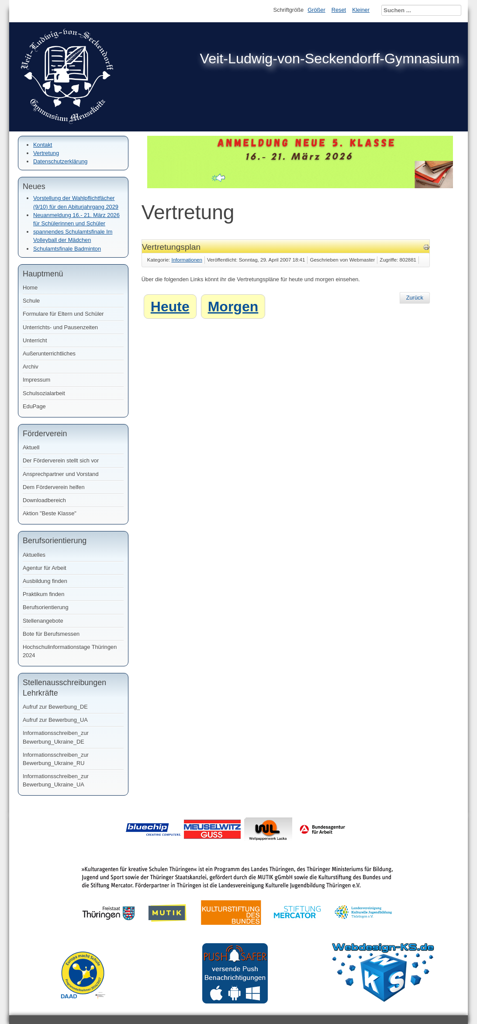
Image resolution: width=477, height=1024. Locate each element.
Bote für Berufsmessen (51, 634)
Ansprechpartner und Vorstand (61, 474)
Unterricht (35, 340)
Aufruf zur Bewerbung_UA (55, 720)
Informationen (187, 259)
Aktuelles (34, 555)
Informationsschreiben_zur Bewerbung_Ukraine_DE (56, 737)
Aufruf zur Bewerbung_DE (55, 706)
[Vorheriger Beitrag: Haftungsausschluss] (415, 297)
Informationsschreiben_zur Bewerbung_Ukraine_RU (56, 759)
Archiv (30, 366)
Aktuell (31, 447)
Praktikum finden (43, 594)
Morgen (233, 306)
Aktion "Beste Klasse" (49, 513)
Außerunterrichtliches (49, 353)
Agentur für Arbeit (44, 568)
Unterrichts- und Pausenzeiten (60, 327)
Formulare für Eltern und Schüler (63, 313)
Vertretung (46, 153)
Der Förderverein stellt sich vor (61, 460)
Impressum (36, 379)
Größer (316, 10)
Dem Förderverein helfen (54, 487)
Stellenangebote (43, 620)
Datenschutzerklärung (60, 161)
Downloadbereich (44, 500)
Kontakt (42, 144)
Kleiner (361, 10)
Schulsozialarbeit (44, 393)
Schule (31, 300)
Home (30, 287)
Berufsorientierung (46, 607)
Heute (170, 306)
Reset (339, 10)
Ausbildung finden (45, 581)
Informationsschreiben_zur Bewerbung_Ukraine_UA (56, 780)
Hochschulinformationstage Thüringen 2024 (70, 651)
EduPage (34, 406)
